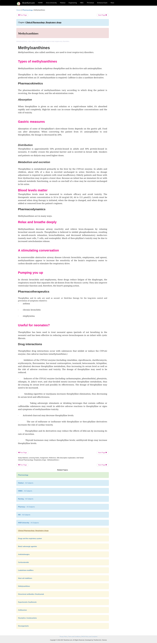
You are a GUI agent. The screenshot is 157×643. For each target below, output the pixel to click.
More (112, 3)
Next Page (102, 15)
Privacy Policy (63, 636)
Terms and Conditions (74, 636)
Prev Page (22, 15)
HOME (40, 3)
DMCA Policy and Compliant (89, 636)
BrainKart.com (28, 3)
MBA (82, 3)
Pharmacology (28, 10)
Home (18, 10)
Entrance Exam (102, 3)
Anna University (51, 3)
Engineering (73, 3)
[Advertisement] (126, 41)
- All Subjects (25, 483)
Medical (62, 3)
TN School (90, 3)
